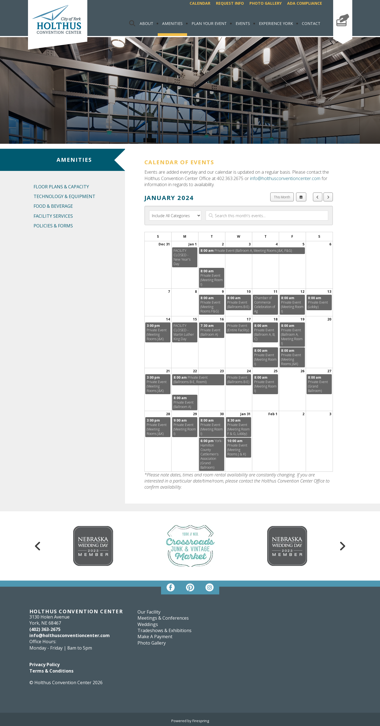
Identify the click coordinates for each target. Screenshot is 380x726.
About (146, 23)
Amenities (172, 23)
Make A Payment (342, 31)
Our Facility (148, 612)
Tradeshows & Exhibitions (164, 630)
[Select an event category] (175, 215)
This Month (282, 197)
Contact (311, 23)
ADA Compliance (304, 3)
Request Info (230, 3)
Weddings (147, 624)
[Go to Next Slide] (342, 546)
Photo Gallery (265, 3)
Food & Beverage (53, 206)
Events (243, 23)
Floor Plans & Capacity (61, 187)
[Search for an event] (267, 215)
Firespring (200, 720)
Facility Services (53, 216)
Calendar (200, 3)
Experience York (276, 23)
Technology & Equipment (64, 196)
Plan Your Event (209, 23)
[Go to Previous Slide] (38, 546)
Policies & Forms (53, 226)
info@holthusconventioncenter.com (285, 178)
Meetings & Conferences (163, 618)
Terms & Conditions (51, 671)
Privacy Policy (44, 664)
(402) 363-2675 (44, 629)
